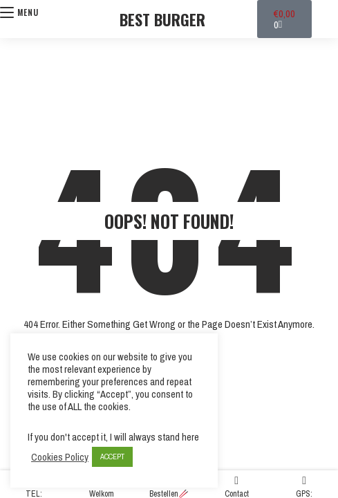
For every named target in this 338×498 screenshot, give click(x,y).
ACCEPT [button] (112, 456)
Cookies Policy (59, 457)
